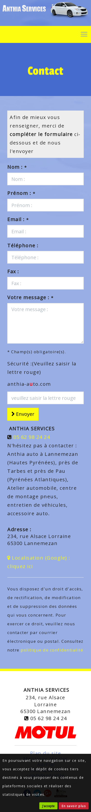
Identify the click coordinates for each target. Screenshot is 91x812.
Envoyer (22, 414)
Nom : (17, 167)
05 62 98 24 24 (31, 437)
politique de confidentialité (52, 650)
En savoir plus (74, 806)
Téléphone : (23, 245)
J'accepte (48, 806)
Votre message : (30, 297)
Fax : (13, 271)
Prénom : (21, 193)
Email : (18, 219)
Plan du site (45, 753)
